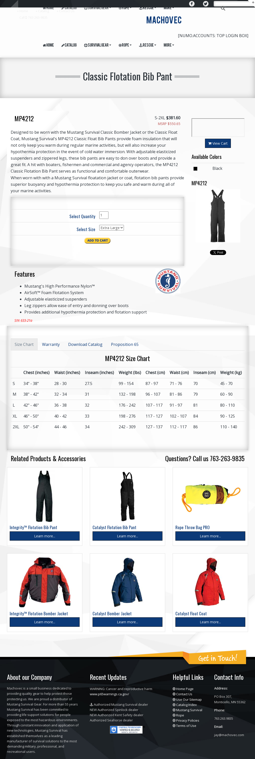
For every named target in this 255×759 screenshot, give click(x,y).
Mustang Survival (189, 710)
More (169, 45)
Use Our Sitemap (189, 699)
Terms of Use (186, 725)
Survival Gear (97, 45)
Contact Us (66, 11)
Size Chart (24, 344)
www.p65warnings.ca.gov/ (109, 694)
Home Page (185, 689)
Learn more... (44, 536)
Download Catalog (85, 344)
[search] (237, 4)
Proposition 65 (125, 344)
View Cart (218, 143)
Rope (125, 45)
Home (23, 11)
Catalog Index (186, 704)
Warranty (51, 344)
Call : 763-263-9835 (33, 17)
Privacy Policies (187, 720)
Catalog (43, 11)
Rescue (147, 45)
